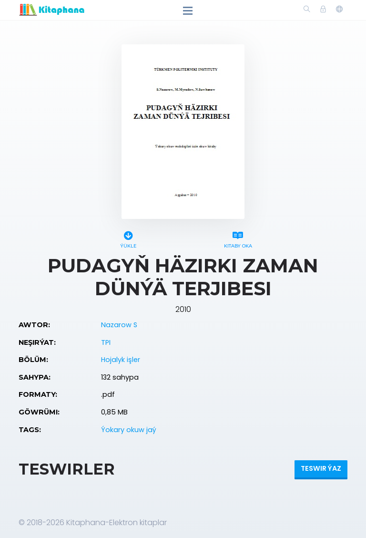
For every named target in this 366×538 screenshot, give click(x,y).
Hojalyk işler (120, 359)
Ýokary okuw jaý (128, 430)
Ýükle (128, 238)
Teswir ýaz (321, 468)
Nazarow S (119, 325)
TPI (106, 342)
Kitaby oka (237, 238)
